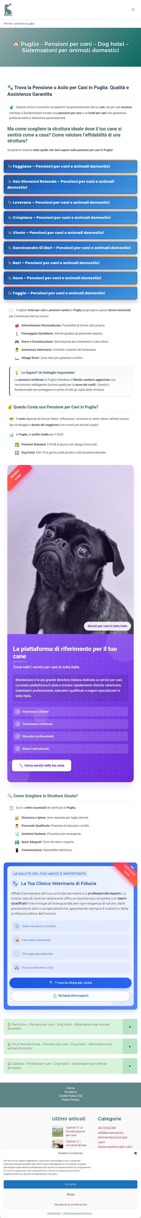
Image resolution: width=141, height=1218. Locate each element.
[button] (135, 1153)
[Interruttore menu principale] (133, 10)
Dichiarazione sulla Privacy (77, 1213)
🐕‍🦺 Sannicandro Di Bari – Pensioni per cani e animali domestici (69, 247)
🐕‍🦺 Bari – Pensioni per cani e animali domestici (53, 262)
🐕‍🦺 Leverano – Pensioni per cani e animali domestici (58, 202)
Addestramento (111, 1133)
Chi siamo (70, 1092)
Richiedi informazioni (70, 995)
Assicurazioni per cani (115, 1147)
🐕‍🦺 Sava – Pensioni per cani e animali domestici (54, 278)
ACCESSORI (107, 1128)
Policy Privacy (70, 1099)
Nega (70, 1194)
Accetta (70, 1184)
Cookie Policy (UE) (70, 1096)
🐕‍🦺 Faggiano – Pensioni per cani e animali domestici (58, 166)
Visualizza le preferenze (70, 1204)
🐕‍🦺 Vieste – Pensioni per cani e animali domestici (55, 232)
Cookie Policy (54, 1213)
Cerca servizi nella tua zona (41, 765)
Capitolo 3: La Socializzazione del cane (75, 1131)
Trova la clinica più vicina (70, 983)
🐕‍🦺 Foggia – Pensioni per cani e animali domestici (56, 293)
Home (8, 23)
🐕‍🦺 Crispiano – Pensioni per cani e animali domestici (59, 217)
